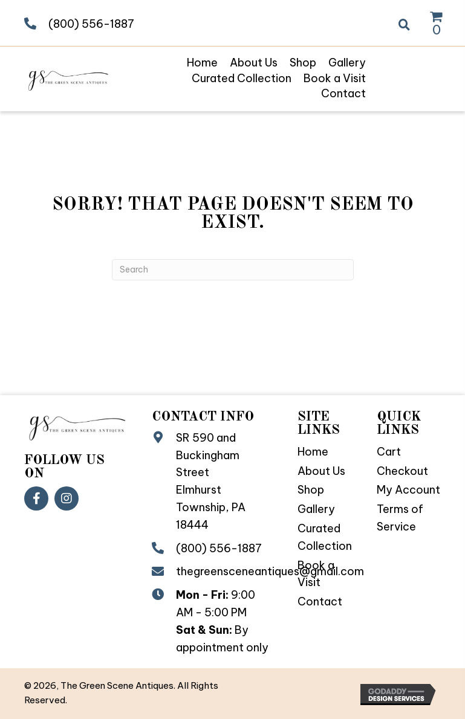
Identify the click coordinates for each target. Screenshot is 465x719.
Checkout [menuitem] (402, 471)
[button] (36, 498)
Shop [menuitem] (311, 490)
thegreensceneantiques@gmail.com (270, 571)
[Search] (233, 269)
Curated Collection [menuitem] (325, 537)
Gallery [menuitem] (316, 509)
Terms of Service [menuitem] (400, 518)
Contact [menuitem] (320, 601)
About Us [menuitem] (321, 471)
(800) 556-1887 (91, 24)
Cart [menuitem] (389, 452)
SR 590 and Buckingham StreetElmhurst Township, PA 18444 (211, 481)
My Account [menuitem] (408, 490)
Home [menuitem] (313, 452)
